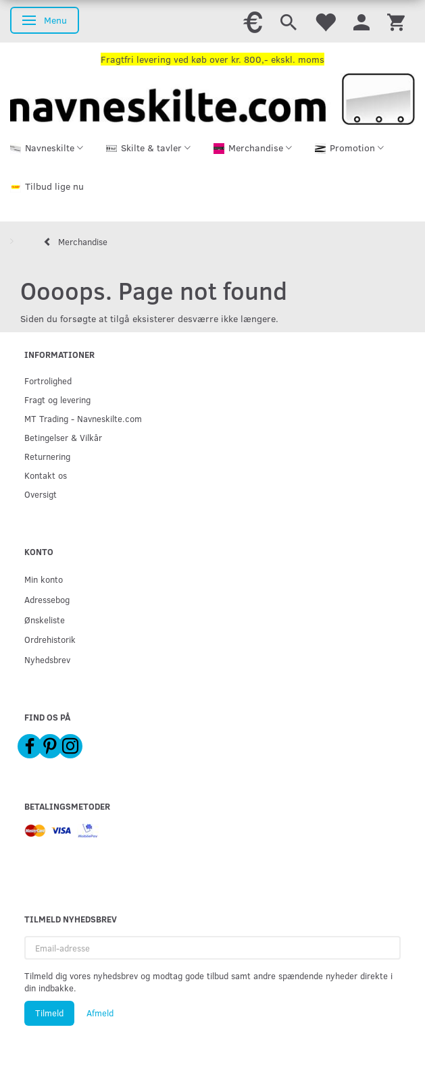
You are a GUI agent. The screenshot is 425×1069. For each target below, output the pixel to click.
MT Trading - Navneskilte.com (83, 418)
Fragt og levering (57, 399)
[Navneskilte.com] (212, 97)
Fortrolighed (48, 380)
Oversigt (40, 494)
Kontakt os (45, 475)
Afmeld (100, 1013)
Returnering (47, 456)
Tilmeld (49, 1013)
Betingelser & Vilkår (63, 437)
